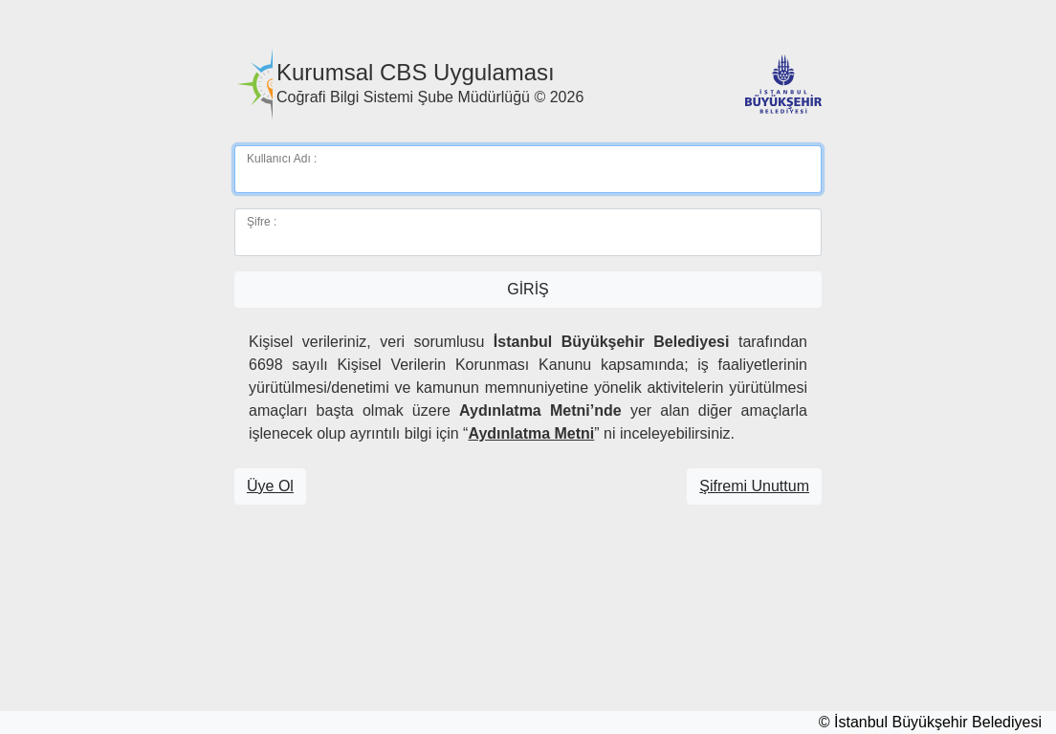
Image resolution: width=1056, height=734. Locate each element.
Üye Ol (270, 486)
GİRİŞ (528, 289)
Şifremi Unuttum (754, 486)
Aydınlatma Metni (531, 433)
